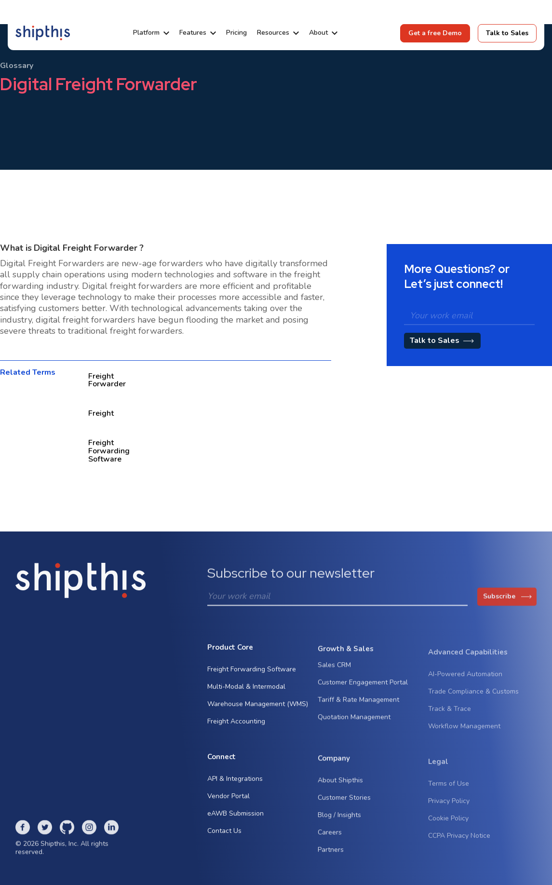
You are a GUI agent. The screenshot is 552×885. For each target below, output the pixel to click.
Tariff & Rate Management (358, 705)
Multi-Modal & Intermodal (246, 689)
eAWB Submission (235, 815)
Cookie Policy (448, 826)
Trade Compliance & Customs (473, 699)
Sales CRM (334, 670)
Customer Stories (344, 803)
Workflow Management (464, 734)
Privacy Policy (449, 809)
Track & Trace (449, 717)
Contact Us (224, 833)
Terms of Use (448, 791)
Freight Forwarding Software (251, 672)
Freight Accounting (236, 724)
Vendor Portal (228, 798)
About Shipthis (340, 785)
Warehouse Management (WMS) (257, 706)
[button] (151, 33)
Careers (330, 838)
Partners (331, 855)
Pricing (236, 33)
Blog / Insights (339, 820)
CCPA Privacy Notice (459, 843)
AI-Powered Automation (465, 682)
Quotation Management (354, 722)
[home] (42, 33)
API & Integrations (235, 781)
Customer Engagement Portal (363, 688)
